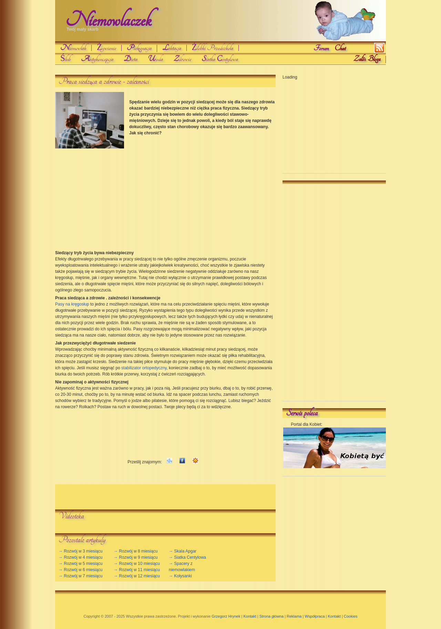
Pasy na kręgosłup (72, 304)
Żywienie (106, 48)
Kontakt (249, 616)
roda (155, 59)
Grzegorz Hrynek (226, 616)
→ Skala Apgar (182, 551)
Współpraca (315, 616)
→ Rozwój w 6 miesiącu (80, 569)
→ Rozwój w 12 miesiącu (137, 576)
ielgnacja (139, 48)
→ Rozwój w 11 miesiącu (137, 569)
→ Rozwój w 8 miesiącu (135, 551)
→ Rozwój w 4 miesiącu (80, 557)
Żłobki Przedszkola (212, 48)
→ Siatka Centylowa (187, 557)
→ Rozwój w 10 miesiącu (137, 563)
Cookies (351, 616)
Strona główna (271, 616)
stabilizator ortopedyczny (143, 367)
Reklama (294, 616)
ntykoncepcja (97, 59)
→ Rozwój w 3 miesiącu (80, 551)
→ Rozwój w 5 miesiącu (80, 563)
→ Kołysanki (180, 576)
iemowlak (73, 48)
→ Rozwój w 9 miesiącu (135, 557)
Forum (321, 48)
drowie (182, 59)
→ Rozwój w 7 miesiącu (80, 576)
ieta (130, 59)
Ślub (65, 59)
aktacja (171, 48)
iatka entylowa (220, 59)
